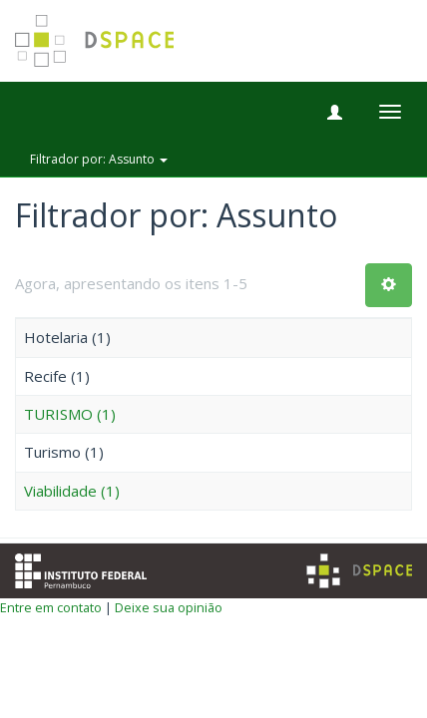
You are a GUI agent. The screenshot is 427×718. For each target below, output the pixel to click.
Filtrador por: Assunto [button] (99, 159)
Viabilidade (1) (72, 491)
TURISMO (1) (70, 414)
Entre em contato (51, 607)
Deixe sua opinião (168, 607)
